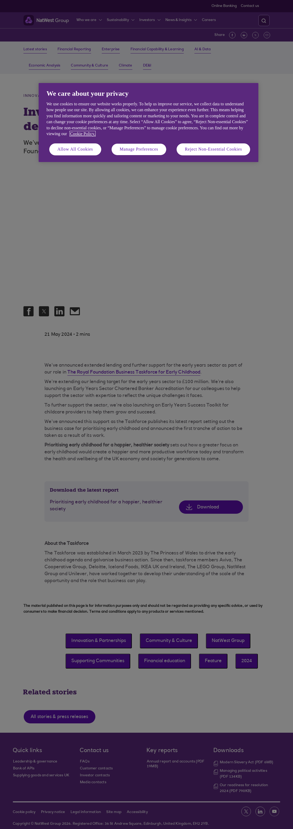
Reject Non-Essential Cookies (213, 149)
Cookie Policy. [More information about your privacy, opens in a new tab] (82, 133)
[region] (148, 122)
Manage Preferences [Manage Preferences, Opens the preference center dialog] (139, 149)
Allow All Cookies (75, 149)
